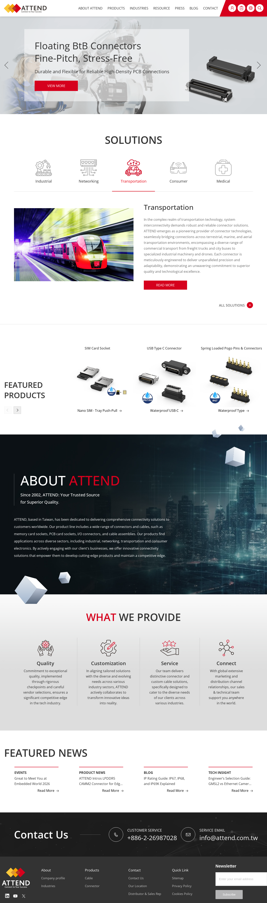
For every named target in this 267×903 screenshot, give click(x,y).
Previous (7, 65)
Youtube (15, 896)
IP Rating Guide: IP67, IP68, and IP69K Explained (164, 781)
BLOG (194, 8)
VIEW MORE (56, 86)
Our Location (137, 886)
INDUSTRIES (139, 8)
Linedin (7, 896)
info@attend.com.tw (228, 837)
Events (20, 772)
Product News (92, 772)
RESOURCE (161, 8)
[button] (17, 410)
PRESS (180, 8)
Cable (89, 878)
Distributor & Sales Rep (144, 894)
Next (260, 65)
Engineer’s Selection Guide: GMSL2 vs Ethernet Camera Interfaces (229, 781)
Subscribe (229, 894)
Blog (148, 772)
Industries (48, 886)
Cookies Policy (182, 894)
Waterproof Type (231, 410)
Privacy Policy (182, 886)
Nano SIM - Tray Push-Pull (97, 410)
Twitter (24, 896)
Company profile (53, 878)
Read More (45, 790)
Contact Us (136, 878)
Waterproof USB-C (164, 410)
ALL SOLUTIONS (232, 305)
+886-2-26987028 (152, 837)
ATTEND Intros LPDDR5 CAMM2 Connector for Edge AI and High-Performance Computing (100, 781)
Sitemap (178, 878)
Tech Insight (219, 772)
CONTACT (210, 8)
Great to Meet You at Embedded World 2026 (32, 781)
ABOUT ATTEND (90, 8)
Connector (92, 886)
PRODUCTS (116, 8)
